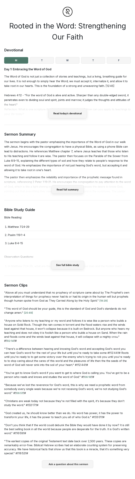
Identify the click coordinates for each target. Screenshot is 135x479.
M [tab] (16, 60)
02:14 (10, 340)
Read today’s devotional (67, 113)
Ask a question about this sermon (68, 464)
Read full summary (67, 189)
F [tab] (118, 60)
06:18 (87, 377)
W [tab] (67, 60)
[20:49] (28, 312)
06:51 (19, 393)
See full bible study (67, 265)
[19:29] (103, 300)
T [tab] (42, 60)
